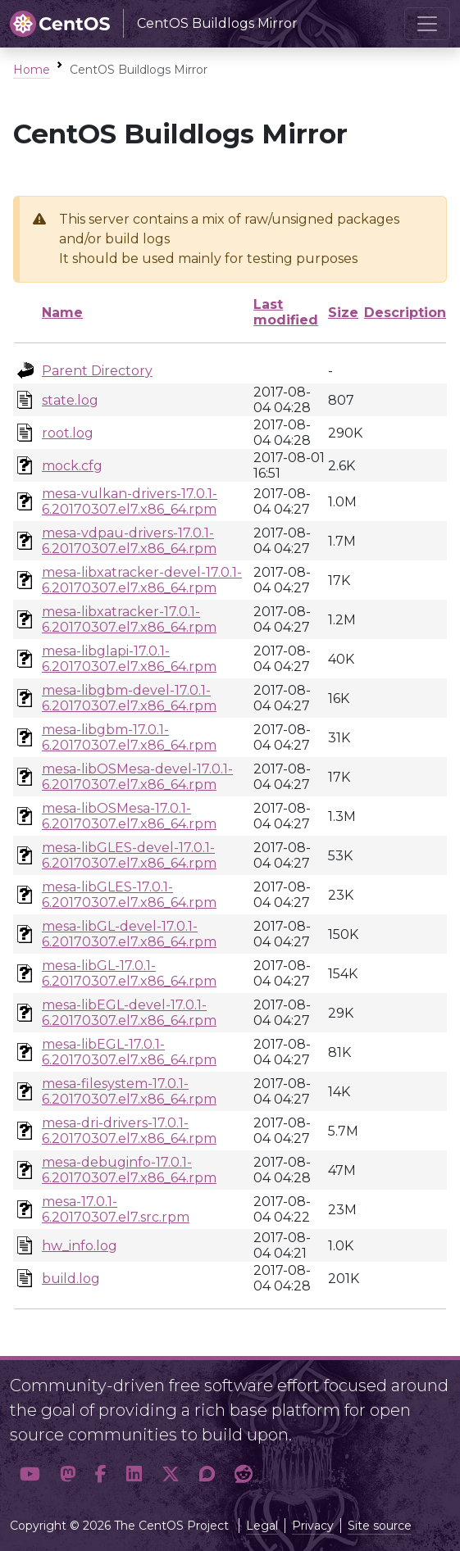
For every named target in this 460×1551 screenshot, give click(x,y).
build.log (71, 1278)
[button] (30, 1474)
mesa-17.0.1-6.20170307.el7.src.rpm (115, 1209)
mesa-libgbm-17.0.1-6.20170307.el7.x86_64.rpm (129, 737)
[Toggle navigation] (427, 23)
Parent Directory (97, 371)
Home (31, 69)
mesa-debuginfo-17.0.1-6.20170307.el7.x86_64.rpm (129, 1170)
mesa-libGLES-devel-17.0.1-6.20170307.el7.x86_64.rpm (129, 855)
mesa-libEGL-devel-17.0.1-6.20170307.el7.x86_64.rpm (129, 1012)
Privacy (313, 1525)
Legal (262, 1525)
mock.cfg (72, 466)
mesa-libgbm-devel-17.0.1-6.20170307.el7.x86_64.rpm (129, 698)
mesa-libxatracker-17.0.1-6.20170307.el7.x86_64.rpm (129, 619)
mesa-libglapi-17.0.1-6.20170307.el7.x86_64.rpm (129, 658)
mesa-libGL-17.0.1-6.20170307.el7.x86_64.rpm (129, 973)
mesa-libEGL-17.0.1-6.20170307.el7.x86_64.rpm (129, 1052)
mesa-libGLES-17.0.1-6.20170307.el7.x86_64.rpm (129, 894)
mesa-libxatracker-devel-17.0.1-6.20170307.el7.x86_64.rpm (142, 580)
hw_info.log (79, 1246)
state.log (70, 400)
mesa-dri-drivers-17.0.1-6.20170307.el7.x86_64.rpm (129, 1130)
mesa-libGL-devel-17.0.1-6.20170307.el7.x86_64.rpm (129, 934)
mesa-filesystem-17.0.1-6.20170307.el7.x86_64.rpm (129, 1091)
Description (405, 312)
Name (62, 312)
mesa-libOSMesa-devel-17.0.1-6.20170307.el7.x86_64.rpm (137, 776)
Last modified (285, 312)
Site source (380, 1525)
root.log (67, 433)
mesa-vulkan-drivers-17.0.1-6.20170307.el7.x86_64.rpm (129, 501)
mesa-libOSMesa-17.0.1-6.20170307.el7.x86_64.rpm (129, 816)
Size (343, 312)
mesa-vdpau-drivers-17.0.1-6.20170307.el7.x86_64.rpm (129, 540)
